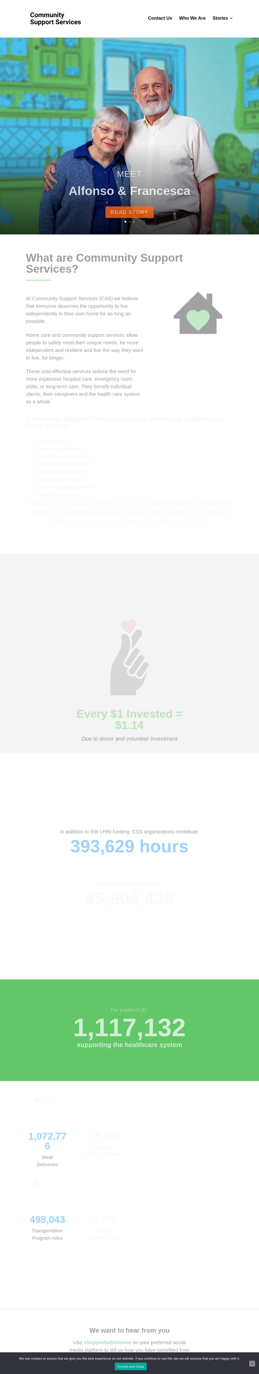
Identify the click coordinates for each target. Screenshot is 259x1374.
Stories (220, 18)
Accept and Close (130, 1366)
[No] (252, 1364)
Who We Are (192, 18)
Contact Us (160, 18)
